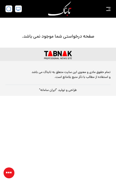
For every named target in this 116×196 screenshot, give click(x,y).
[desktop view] (18, 8)
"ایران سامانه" (48, 90)
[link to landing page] (59, 8)
